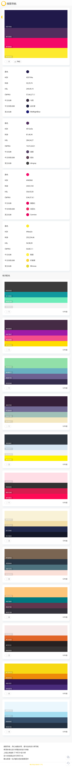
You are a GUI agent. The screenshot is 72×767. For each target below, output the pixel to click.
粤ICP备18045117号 (36, 764)
